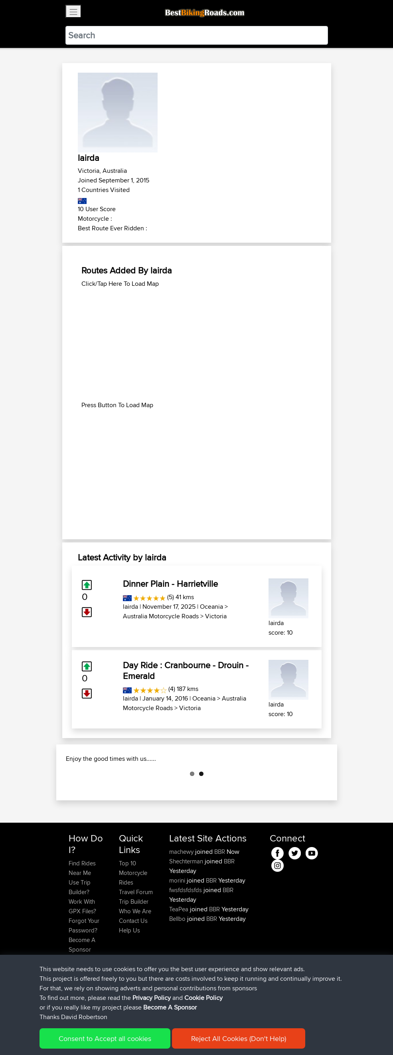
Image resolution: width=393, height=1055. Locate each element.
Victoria (216, 616)
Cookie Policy (203, 997)
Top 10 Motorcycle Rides (133, 912)
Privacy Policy (151, 997)
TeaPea (179, 949)
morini (178, 920)
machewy (182, 891)
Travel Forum (136, 932)
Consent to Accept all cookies (105, 1038)
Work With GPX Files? (82, 946)
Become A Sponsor (170, 1007)
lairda (130, 606)
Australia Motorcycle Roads (161, 616)
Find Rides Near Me (82, 908)
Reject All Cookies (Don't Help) (238, 1038)
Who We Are (135, 951)
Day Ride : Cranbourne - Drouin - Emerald (186, 670)
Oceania (211, 606)
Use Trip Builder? (80, 927)
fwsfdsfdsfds (186, 930)
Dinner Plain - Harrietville (170, 583)
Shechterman (187, 901)
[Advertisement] (196, 344)
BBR (219, 891)
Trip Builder (133, 941)
